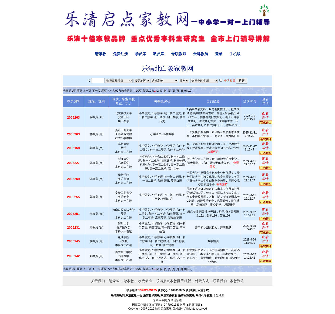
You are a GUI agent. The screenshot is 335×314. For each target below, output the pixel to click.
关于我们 (98, 281)
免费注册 (120, 54)
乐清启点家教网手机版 (173, 281)
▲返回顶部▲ (194, 304)
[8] (181, 90)
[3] (161, 90)
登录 (218, 54)
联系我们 (220, 281)
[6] (173, 90)
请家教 (100, 54)
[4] (165, 90)
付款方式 (202, 281)
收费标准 (145, 281)
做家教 (129, 281)
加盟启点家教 (163, 308)
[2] (157, 90)
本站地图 (218, 295)
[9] (185, 90)
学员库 (140, 54)
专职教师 (178, 54)
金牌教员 (200, 54)
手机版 (235, 54)
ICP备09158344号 (174, 304)
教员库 (158, 54)
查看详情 (265, 115)
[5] (169, 90)
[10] (190, 90)
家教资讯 (237, 281)
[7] (177, 90)
